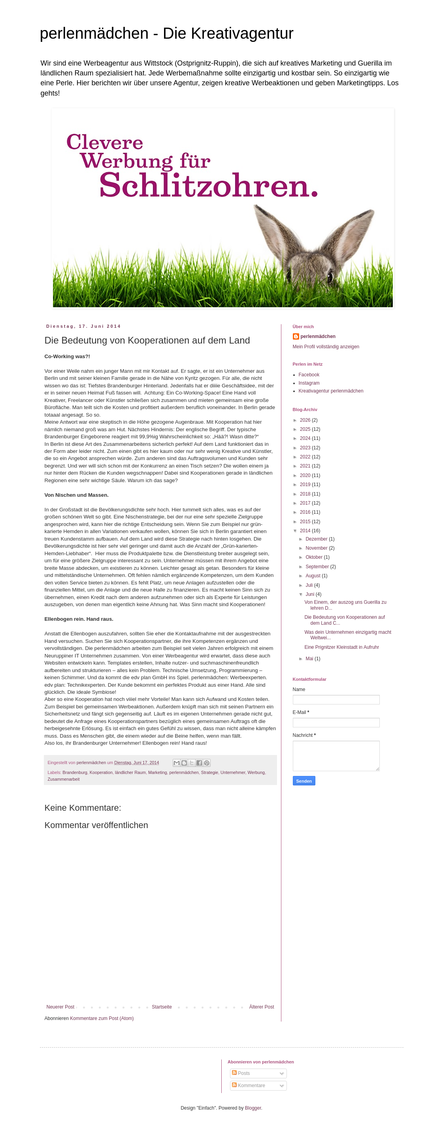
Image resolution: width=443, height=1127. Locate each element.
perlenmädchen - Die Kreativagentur (167, 33)
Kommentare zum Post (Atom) (102, 1018)
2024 (306, 438)
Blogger (253, 1108)
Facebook (309, 375)
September (317, 566)
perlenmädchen (183, 772)
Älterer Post (261, 1007)
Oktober (314, 557)
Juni (310, 594)
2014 (306, 530)
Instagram (309, 383)
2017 (306, 503)
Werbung (256, 772)
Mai (310, 658)
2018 (306, 494)
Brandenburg (74, 772)
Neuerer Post (61, 1007)
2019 (306, 484)
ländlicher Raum (130, 772)
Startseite (162, 1007)
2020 (306, 475)
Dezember (317, 539)
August (313, 576)
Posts (241, 1073)
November (317, 548)
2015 (306, 521)
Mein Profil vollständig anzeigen (326, 346)
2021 (306, 466)
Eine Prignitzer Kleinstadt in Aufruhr (341, 647)
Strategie (209, 772)
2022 (306, 457)
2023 (306, 448)
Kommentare (248, 1085)
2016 (306, 512)
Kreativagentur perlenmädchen (331, 391)
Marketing (157, 772)
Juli (309, 585)
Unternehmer (233, 772)
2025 (306, 429)
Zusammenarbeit (64, 779)
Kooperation (101, 772)
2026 (306, 420)
